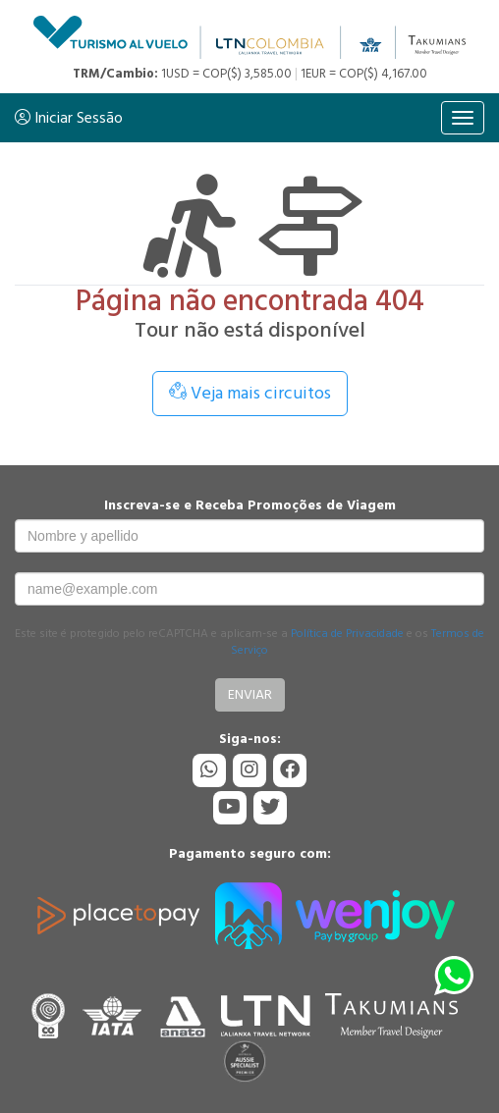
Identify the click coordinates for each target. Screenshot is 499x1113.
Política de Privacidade (347, 633)
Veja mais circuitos (250, 393)
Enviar (250, 694)
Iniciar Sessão (69, 118)
